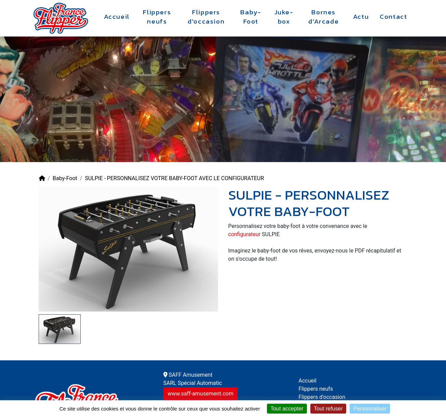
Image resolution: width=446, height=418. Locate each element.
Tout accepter (286, 409)
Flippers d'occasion (206, 17)
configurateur (244, 234)
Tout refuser (328, 409)
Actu (361, 16)
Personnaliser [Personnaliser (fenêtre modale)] (370, 409)
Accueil (117, 16)
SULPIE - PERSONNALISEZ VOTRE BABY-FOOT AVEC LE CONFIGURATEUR (174, 178)
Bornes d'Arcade (323, 17)
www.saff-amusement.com (200, 393)
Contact (393, 16)
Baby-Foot (250, 17)
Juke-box (284, 17)
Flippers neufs (157, 17)
